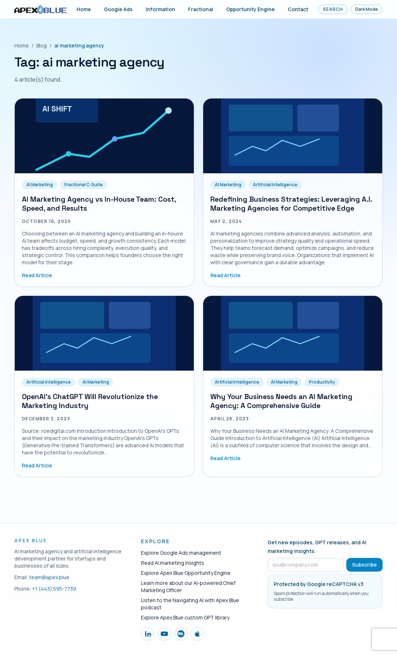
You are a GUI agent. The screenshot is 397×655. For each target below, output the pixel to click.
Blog (41, 45)
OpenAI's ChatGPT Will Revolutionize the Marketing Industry (90, 401)
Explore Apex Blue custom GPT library (185, 617)
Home (84, 9)
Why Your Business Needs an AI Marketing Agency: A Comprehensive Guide (281, 401)
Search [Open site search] (333, 9)
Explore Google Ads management (181, 552)
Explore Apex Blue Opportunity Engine (186, 572)
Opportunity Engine (250, 9)
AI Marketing (39, 185)
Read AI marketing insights (172, 562)
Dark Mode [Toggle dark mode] (366, 9)
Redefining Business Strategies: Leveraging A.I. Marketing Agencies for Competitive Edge (291, 203)
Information (160, 9)
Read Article (37, 275)
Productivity (322, 382)
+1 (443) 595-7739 (54, 588)
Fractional (200, 9)
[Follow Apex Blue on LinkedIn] (148, 634)
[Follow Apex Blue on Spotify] (181, 634)
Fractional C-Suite (83, 185)
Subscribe (364, 564)
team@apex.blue (49, 577)
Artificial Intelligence (275, 185)
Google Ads (118, 9)
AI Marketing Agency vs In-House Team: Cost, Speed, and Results (99, 203)
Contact (298, 9)
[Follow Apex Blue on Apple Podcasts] (197, 634)
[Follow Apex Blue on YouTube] (164, 634)
